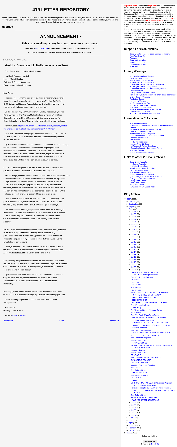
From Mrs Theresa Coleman (142, 277)
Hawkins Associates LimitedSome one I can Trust (150, 325)
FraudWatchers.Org (137, 56)
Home (61, 321)
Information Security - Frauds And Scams (146, 148)
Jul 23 (133, 229)
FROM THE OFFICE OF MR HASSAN (146, 295)
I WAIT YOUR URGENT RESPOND (145, 400)
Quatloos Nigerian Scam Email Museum (146, 176)
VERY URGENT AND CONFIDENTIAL (146, 358)
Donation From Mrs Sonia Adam (143, 385)
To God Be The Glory (139, 363)
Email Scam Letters (137, 183)
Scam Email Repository (139, 162)
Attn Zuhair (135, 368)
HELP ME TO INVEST (140, 373)
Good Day (135, 282)
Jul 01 (133, 415)
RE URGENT (136, 355)
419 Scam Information (138, 123)
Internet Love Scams (138, 64)
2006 (129, 433)
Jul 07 (133, 270)
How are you (136, 290)
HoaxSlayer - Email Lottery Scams (143, 86)
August (132, 206)
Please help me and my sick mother (145, 272)
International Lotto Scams (140, 111)
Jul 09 (133, 265)
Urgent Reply (136, 307)
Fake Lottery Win (136, 91)
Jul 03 (133, 410)
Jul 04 (133, 408)
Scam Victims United (138, 60)
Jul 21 (133, 234)
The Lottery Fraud (137, 99)
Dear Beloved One (138, 370)
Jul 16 (133, 247)
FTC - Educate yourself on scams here (145, 113)
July (131, 209)
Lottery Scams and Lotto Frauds (142, 93)
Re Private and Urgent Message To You (146, 310)
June (131, 418)
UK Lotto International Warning (142, 76)
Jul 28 (133, 217)
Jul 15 (133, 249)
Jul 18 (133, 242)
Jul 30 (133, 214)
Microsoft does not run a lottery (142, 80)
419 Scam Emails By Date (140, 172)
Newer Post (8, 321)
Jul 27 (133, 219)
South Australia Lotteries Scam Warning (145, 109)
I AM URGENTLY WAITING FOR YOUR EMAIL (150, 302)
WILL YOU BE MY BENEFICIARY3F (145, 335)
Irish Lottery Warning (138, 101)
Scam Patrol (135, 66)
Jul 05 (133, 405)
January (132, 430)
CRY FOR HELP (137, 285)
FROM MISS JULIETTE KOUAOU (144, 398)
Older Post (114, 321)
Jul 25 (133, 224)
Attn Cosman (136, 313)
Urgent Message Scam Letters (142, 152)
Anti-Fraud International (139, 62)
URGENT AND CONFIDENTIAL (143, 297)
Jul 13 (133, 254)
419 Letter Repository (60, 9)
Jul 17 (133, 244)
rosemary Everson (138, 350)
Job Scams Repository (139, 164)
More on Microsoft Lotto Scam (142, 82)
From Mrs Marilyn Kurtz (140, 305)
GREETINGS (136, 378)
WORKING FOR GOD (140, 375)
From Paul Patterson (139, 328)
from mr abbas (136, 287)
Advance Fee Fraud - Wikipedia (142, 134)
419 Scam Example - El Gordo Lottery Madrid (148, 89)
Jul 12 (133, 257)
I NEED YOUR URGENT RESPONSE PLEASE (150, 323)
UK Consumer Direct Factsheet (142, 103)
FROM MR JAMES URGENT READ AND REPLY (150, 333)
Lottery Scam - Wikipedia (140, 97)
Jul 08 (133, 267)
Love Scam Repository (139, 170)
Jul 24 (133, 227)
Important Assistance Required (143, 365)
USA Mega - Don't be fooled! (141, 107)
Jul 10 (133, 262)
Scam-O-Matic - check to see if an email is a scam (150, 54)
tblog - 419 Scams (137, 185)
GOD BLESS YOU (138, 340)
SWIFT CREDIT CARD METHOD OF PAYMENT (150, 292)
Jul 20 (133, 237)
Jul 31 (133, 212)
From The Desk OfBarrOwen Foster (145, 315)
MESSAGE (135, 280)
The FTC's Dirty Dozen (139, 78)
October (132, 201)
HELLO (134, 380)
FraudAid (133, 58)
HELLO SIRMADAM (139, 300)
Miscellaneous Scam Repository (142, 168)
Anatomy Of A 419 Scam (139, 144)
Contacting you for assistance (142, 320)
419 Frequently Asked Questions (143, 146)
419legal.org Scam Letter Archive (143, 178)
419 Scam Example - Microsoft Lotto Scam (147, 84)
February (133, 428)
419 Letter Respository (139, 166)
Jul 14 (133, 252)
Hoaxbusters (135, 140)
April (131, 423)
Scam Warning (41, 48)
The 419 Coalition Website (140, 131)
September (133, 204)
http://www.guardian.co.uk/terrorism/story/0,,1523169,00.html (42, 126)
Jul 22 (133, 232)
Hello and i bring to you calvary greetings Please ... (151, 388)
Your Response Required (141, 330)
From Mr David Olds (139, 343)
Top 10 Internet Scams (139, 142)
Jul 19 (133, 239)
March (132, 425)
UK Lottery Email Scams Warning (143, 105)
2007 (129, 199)
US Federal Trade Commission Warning (145, 129)
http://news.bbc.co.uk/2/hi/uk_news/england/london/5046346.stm (29, 129)
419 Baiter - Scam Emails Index (142, 187)
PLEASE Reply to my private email (144, 275)
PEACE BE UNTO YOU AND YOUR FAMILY (148, 318)
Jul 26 (133, 222)
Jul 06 (133, 402)
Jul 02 (133, 413)
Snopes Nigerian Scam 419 (141, 138)
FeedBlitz (155, 444)
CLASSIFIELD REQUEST (141, 360)
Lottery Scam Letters (138, 181)
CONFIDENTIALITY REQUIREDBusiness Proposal (151, 383)
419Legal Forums (137, 150)
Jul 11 (133, 260)
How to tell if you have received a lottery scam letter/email (153, 95)
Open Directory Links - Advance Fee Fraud (147, 136)
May (131, 420)
